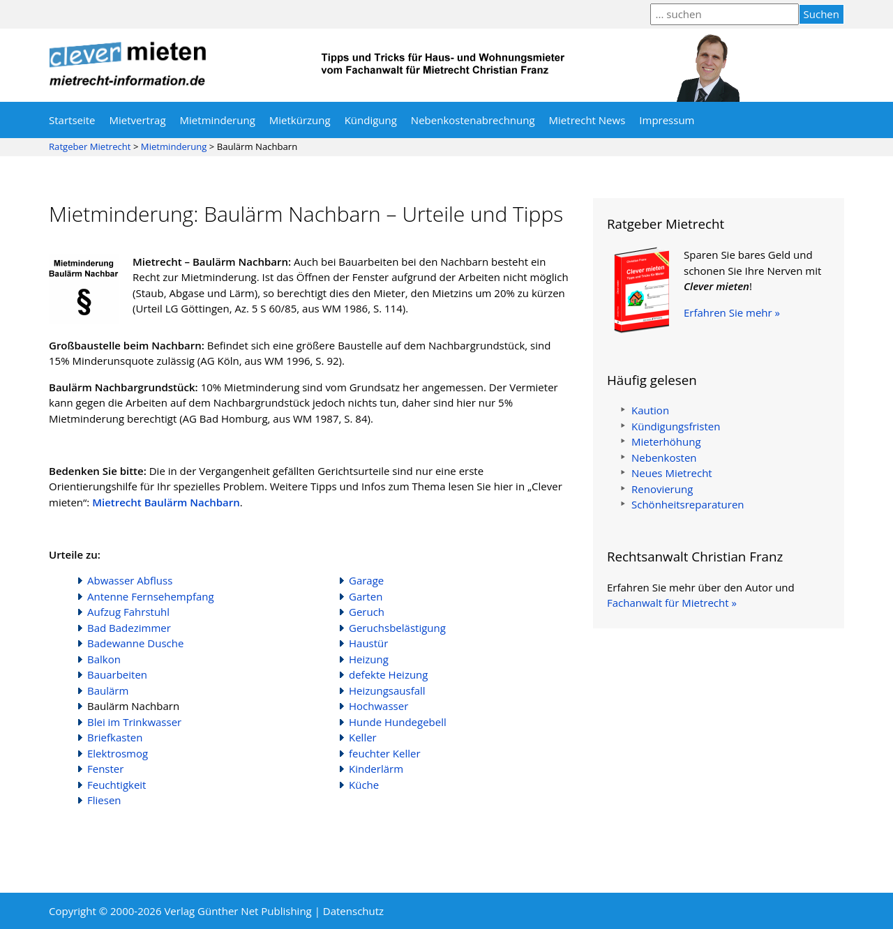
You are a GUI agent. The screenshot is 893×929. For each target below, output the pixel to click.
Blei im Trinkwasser (134, 722)
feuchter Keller (385, 753)
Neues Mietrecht (671, 473)
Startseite (72, 120)
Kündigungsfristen (675, 426)
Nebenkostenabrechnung (473, 120)
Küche (364, 785)
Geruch (366, 612)
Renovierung (662, 489)
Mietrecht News (587, 120)
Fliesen (104, 800)
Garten (365, 596)
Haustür (368, 643)
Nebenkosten (664, 457)
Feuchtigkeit (116, 785)
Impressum (666, 120)
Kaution (650, 410)
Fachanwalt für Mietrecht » (672, 603)
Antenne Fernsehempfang (150, 596)
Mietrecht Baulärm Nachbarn (166, 502)
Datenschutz (353, 911)
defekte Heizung (388, 674)
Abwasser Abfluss (129, 580)
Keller (363, 737)
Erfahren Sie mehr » (732, 312)
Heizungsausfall (387, 690)
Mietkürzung (300, 120)
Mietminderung (217, 120)
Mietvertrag (138, 120)
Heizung (369, 659)
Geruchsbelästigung (397, 628)
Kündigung (371, 120)
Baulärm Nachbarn (133, 706)
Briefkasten (114, 737)
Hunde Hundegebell (397, 722)
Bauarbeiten (117, 674)
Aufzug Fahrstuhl (128, 612)
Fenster (105, 769)
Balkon (104, 659)
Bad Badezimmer (129, 628)
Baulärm (107, 690)
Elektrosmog (117, 753)
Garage (366, 580)
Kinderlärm (376, 769)
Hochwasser (378, 706)
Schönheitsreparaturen (687, 504)
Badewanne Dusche (135, 643)
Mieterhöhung (666, 441)
